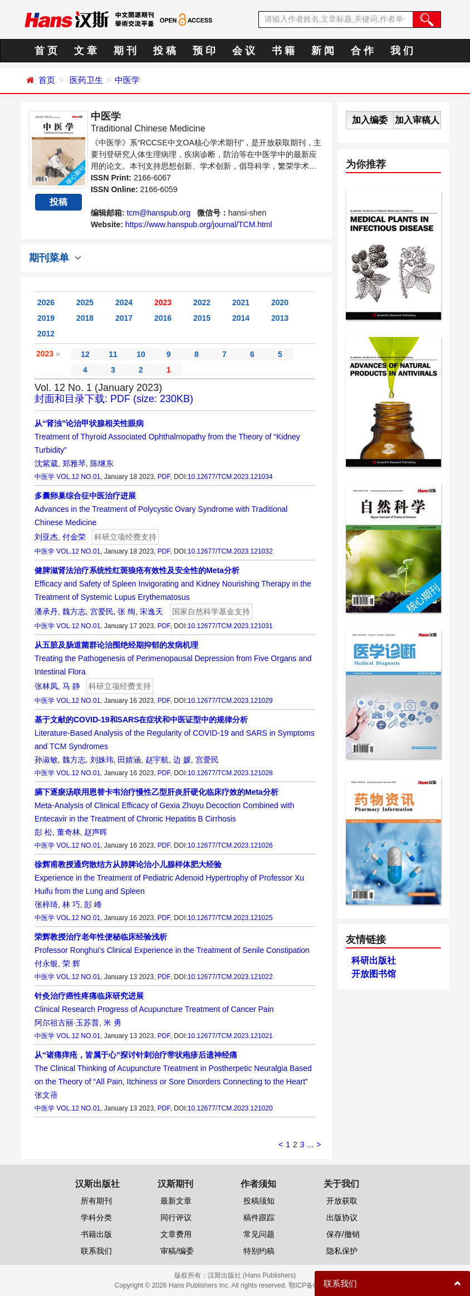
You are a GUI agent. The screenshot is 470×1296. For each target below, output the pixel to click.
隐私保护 (342, 1250)
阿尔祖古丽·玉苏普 (67, 1022)
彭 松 (43, 832)
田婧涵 (129, 759)
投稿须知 (259, 1200)
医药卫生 (86, 80)
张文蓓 (46, 1094)
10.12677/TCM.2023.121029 (230, 701)
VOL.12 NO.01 (78, 477)
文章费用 (176, 1234)
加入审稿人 (417, 120)
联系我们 (96, 1250)
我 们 (401, 50)
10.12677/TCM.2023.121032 (230, 551)
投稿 (58, 202)
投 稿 (164, 50)
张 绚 (126, 611)
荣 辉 (71, 963)
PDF (164, 477)
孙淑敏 (46, 759)
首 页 (46, 50)
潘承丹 (46, 611)
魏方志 (74, 611)
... (310, 1144)
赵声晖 (95, 832)
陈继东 (102, 463)
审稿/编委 (177, 1250)
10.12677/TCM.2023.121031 (230, 626)
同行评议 (176, 1217)
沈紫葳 (46, 463)
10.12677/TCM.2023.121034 (230, 477)
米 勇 (112, 1022)
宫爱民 (102, 611)
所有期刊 (96, 1200)
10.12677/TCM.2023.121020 (230, 1108)
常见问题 (259, 1234)
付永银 (46, 963)
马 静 (71, 686)
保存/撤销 (343, 1234)
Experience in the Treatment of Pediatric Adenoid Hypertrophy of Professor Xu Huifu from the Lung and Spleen (169, 878)
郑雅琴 (74, 463)
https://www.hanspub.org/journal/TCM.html (198, 224)
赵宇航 (157, 759)
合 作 (362, 50)
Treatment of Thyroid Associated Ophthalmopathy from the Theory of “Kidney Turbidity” (167, 436)
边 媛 (182, 759)
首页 (46, 80)
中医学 (127, 80)
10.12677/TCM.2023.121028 (230, 773)
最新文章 (176, 1200)
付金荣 (74, 536)
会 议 (243, 50)
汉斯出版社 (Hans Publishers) (252, 1275)
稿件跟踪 (259, 1217)
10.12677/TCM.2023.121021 (230, 1036)
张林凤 (46, 686)
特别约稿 (259, 1250)
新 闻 (322, 50)
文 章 (85, 50)
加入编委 (370, 120)
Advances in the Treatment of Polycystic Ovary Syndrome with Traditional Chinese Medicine (161, 509)
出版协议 (342, 1217)
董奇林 (68, 832)
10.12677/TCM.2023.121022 (230, 977)
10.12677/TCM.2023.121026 (230, 845)
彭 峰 (93, 904)
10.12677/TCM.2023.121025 (230, 918)
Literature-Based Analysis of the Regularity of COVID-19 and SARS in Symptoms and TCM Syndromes (175, 733)
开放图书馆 (373, 974)
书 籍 (283, 50)
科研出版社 (373, 960)
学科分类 (96, 1217)
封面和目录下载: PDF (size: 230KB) (114, 398)
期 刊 (125, 50)
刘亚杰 (46, 536)
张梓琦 (46, 904)
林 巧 (71, 904)
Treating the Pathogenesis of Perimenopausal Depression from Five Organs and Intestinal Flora (173, 658)
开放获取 (342, 1200)
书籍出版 (96, 1234)
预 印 (204, 50)
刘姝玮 (102, 759)
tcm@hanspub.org (158, 212)
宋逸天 (151, 611)
